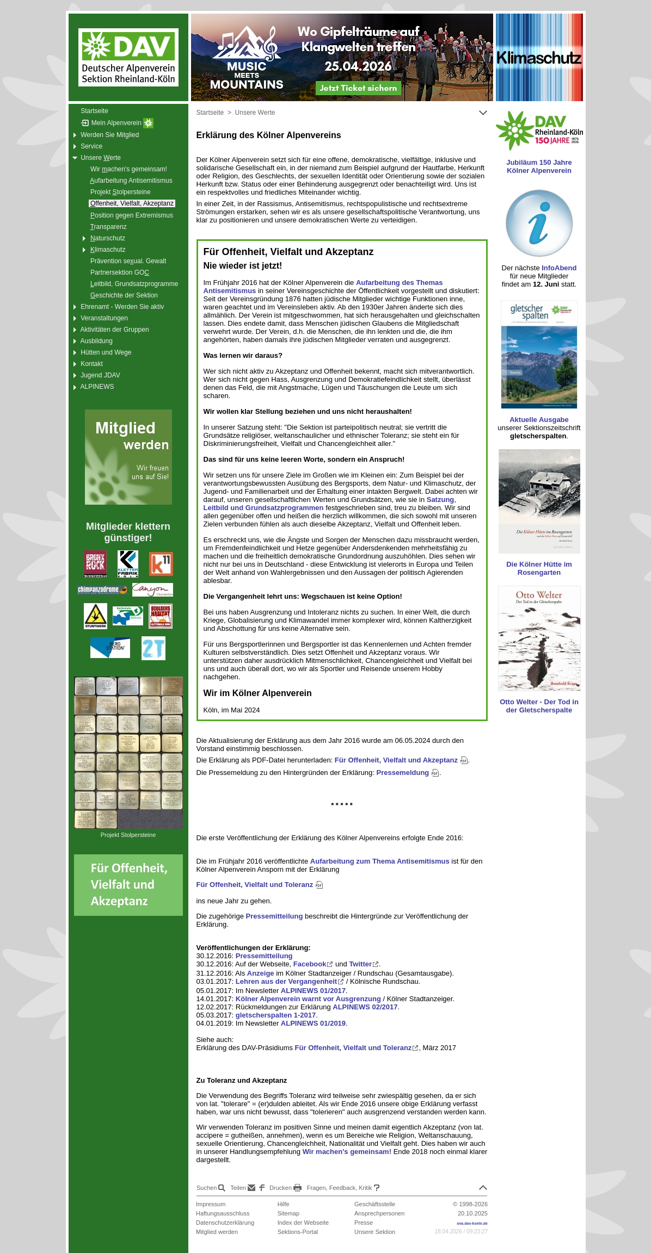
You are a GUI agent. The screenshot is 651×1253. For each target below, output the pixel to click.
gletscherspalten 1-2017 (276, 1015)
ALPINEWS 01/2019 (313, 1023)
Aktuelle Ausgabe (539, 419)
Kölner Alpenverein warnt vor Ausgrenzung (308, 999)
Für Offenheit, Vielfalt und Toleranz (259, 884)
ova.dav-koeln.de (472, 1223)
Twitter (364, 964)
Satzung (441, 499)
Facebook (313, 964)
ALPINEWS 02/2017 (365, 1007)
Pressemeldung (407, 772)
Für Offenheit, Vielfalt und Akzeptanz (401, 760)
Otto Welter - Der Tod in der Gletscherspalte (539, 706)
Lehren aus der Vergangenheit (290, 981)
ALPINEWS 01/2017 (313, 991)
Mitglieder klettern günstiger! (128, 532)
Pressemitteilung (274, 916)
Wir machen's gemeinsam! (347, 1151)
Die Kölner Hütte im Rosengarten (539, 568)
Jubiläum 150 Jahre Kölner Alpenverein (539, 166)
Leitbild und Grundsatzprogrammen (264, 508)
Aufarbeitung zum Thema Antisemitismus (380, 861)
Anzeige (260, 973)
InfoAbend (559, 268)
